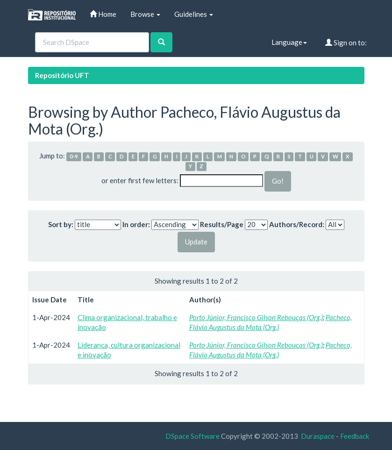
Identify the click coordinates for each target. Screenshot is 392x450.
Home (103, 14)
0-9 (74, 156)
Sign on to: (346, 42)
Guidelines (193, 14)
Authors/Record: (296, 224)
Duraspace (318, 436)
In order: (136, 224)
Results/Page (221, 224)
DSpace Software (192, 436)
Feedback (354, 436)
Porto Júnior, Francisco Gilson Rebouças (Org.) (256, 317)
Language (289, 42)
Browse (145, 14)
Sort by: (60, 224)
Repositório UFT (62, 75)
